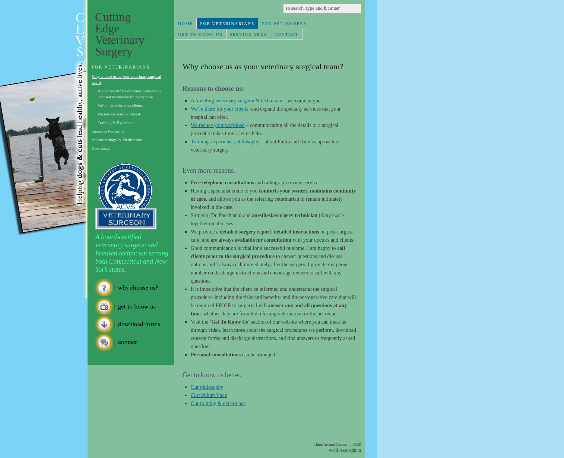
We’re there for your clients (219, 109)
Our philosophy (207, 387)
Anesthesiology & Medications (117, 139)
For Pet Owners (284, 23)
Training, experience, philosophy (225, 141)
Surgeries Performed (109, 131)
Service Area (248, 34)
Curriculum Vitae (209, 395)
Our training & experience (218, 403)
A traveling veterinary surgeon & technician (236, 101)
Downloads (101, 148)
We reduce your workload (218, 125)
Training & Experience (116, 122)
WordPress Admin (345, 450)
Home (185, 23)
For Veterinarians (227, 23)
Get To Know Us (200, 34)
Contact (287, 34)
